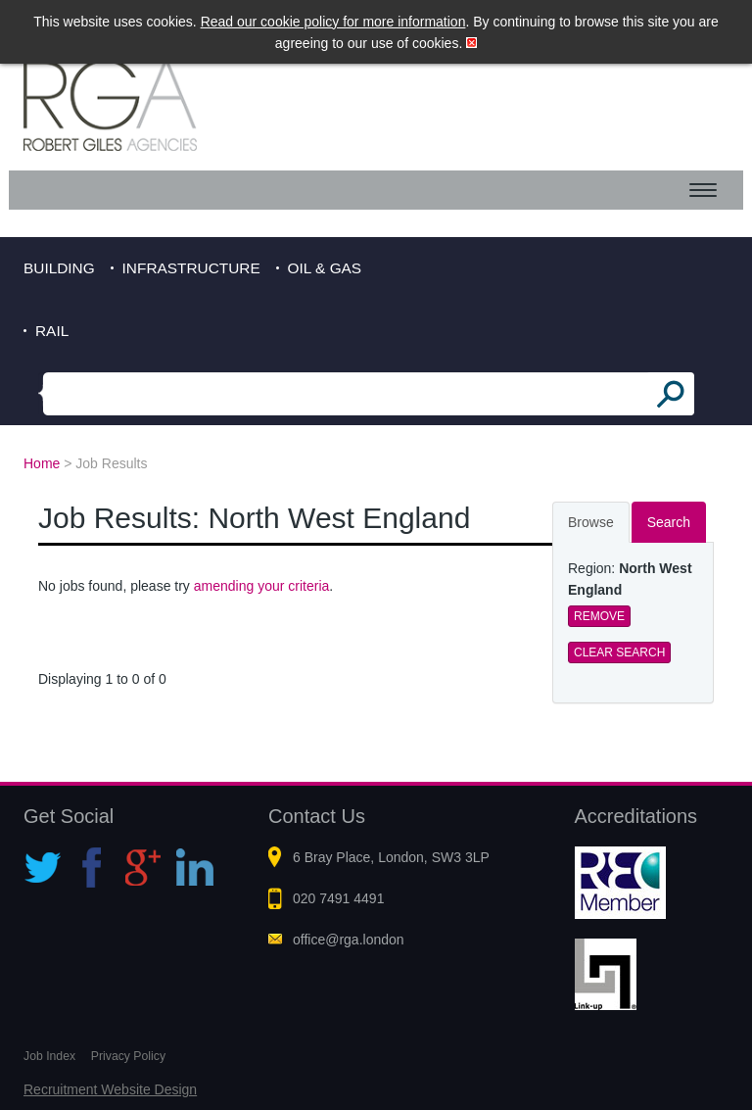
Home (42, 463)
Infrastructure (191, 268)
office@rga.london (348, 939)
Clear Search (619, 652)
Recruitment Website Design (110, 1089)
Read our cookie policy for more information (333, 21)
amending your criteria (262, 586)
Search (668, 522)
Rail (52, 330)
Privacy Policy (128, 1056)
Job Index (49, 1056)
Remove (599, 616)
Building (59, 268)
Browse (591, 522)
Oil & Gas (325, 268)
